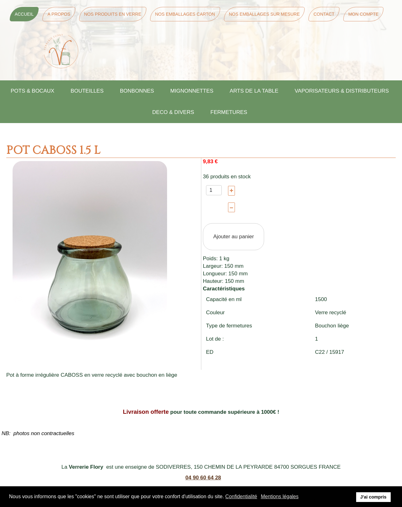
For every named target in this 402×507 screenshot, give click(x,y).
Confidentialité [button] (241, 496)
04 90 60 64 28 (203, 478)
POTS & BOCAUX (32, 91)
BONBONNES (137, 91)
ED (210, 352)
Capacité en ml (224, 299)
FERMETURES (228, 112)
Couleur (215, 313)
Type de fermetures (229, 326)
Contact (323, 14)
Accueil (24, 14)
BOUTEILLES (87, 91)
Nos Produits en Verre (112, 14)
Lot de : (215, 339)
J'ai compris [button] (373, 496)
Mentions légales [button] (279, 496)
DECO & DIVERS (173, 112)
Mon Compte (363, 14)
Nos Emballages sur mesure (264, 14)
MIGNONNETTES (191, 91)
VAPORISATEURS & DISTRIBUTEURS (342, 91)
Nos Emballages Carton (185, 14)
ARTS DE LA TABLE (254, 91)
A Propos (58, 14)
